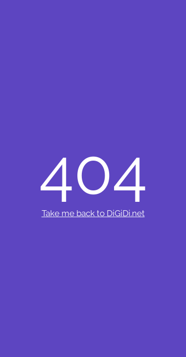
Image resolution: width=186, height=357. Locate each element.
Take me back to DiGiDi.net (93, 213)
